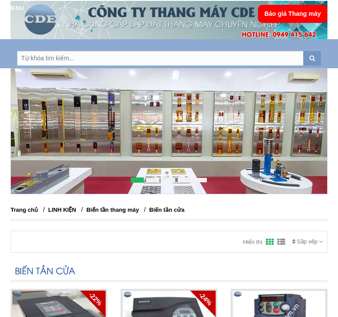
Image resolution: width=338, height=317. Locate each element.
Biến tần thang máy (112, 209)
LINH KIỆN (62, 209)
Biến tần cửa (166, 209)
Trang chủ (24, 209)
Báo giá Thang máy (293, 13)
